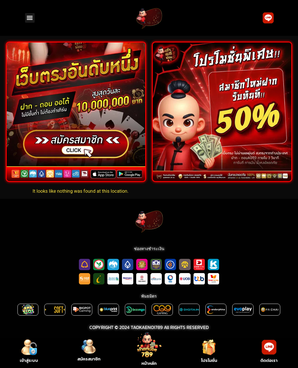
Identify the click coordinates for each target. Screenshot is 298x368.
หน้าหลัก (149, 363)
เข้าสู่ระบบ (29, 360)
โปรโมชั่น (209, 360)
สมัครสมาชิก (88, 358)
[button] (30, 18)
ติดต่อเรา (269, 360)
